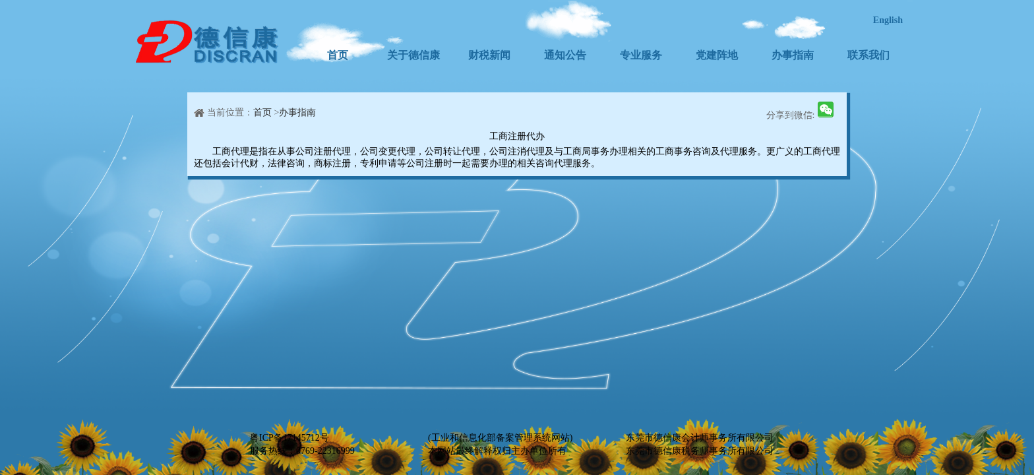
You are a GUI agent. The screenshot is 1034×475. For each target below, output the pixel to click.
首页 (337, 55)
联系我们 (868, 55)
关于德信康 (413, 55)
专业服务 (641, 55)
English (888, 20)
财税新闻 (489, 55)
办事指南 (793, 55)
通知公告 (565, 55)
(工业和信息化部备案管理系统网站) (500, 438)
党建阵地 (717, 55)
